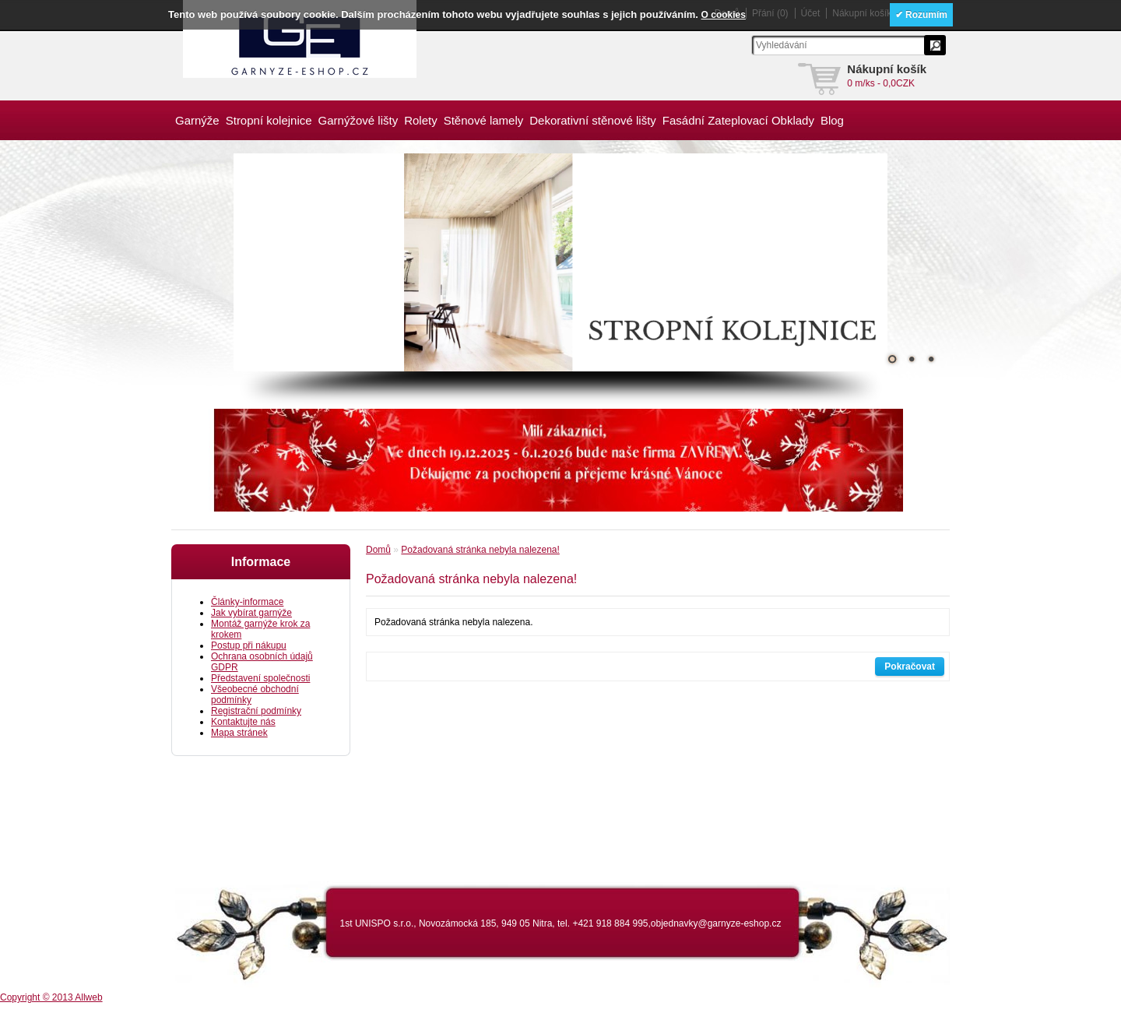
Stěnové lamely (484, 120)
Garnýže (197, 120)
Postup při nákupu (248, 645)
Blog (832, 120)
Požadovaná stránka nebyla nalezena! (480, 549)
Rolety (421, 120)
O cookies (723, 14)
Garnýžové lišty (358, 120)
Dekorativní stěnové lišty (592, 120)
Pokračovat (909, 666)
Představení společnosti (260, 678)
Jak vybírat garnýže (251, 612)
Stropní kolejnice (269, 120)
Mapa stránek (239, 732)
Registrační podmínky (256, 710)
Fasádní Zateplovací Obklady (738, 120)
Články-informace (247, 601)
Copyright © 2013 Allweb (51, 997)
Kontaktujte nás (243, 721)
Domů (378, 549)
